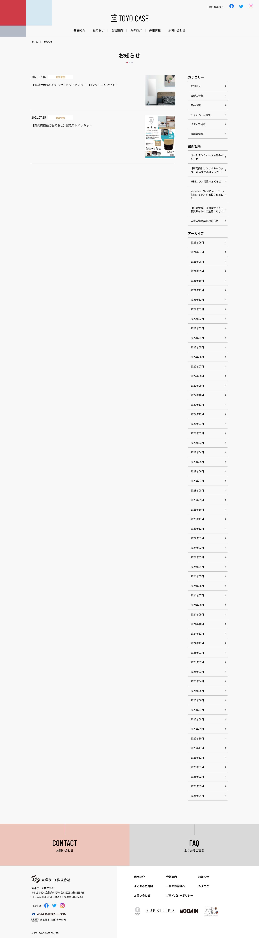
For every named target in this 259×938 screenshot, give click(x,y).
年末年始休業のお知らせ (204, 221)
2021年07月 (197, 252)
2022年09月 (197, 385)
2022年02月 (197, 319)
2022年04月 (197, 338)
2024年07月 (197, 595)
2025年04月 (197, 681)
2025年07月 (197, 710)
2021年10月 (197, 280)
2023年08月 (197, 490)
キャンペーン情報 (201, 114)
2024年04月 (197, 567)
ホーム (34, 41)
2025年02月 (197, 662)
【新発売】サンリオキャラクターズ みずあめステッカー (207, 170)
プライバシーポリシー (179, 895)
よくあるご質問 (143, 886)
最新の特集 (197, 95)
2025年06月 (197, 700)
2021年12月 (197, 299)
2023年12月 (197, 528)
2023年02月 (197, 433)
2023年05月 (197, 462)
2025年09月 (197, 729)
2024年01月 (197, 538)
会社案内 (117, 30)
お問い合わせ (176, 30)
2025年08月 (197, 719)
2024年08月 (197, 605)
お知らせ (98, 30)
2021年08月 (197, 261)
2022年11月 (197, 404)
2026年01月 (197, 767)
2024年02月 (197, 547)
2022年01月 (197, 309)
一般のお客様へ (175, 886)
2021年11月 (197, 290)
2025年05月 (197, 691)
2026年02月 (197, 776)
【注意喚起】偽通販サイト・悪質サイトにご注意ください (207, 209)
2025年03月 (197, 671)
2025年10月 (197, 738)
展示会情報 (197, 134)
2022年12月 (197, 414)
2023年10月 (197, 509)
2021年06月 (197, 242)
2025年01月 (197, 652)
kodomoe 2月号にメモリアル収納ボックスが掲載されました (207, 194)
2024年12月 (197, 643)
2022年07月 (197, 366)
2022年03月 (197, 328)
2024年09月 (197, 614)
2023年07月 (197, 481)
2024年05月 (197, 576)
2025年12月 (197, 757)
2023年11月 (197, 519)
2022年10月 (197, 395)
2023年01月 (197, 423)
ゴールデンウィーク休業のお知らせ (207, 157)
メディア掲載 (198, 124)
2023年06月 (197, 471)
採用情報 (155, 30)
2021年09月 (197, 271)
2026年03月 (197, 786)
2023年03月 (197, 443)
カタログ (136, 30)
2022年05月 (197, 347)
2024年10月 (197, 624)
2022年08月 (197, 376)
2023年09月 (197, 500)
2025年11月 (197, 748)
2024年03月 (197, 557)
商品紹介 (79, 30)
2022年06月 (197, 357)
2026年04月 (197, 795)
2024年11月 (197, 633)
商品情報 (196, 105)
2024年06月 (197, 586)
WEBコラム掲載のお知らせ (206, 181)
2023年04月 (197, 452)
